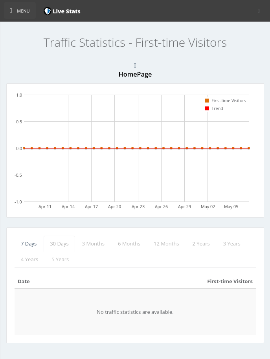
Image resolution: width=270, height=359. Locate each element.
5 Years (60, 259)
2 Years (201, 243)
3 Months (93, 243)
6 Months (129, 243)
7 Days (29, 243)
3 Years (232, 243)
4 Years (29, 259)
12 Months (166, 243)
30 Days (59, 243)
